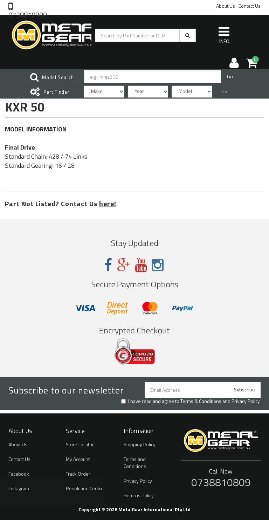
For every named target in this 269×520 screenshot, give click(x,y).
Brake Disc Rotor (43, 492)
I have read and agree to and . (191, 401)
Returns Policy (139, 495)
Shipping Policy (140, 444)
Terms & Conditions (200, 401)
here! (107, 203)
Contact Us (250, 5)
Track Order (78, 473)
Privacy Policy (246, 401)
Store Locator (80, 444)
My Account (78, 459)
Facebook (18, 473)
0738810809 (27, 14)
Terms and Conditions (135, 462)
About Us (225, 5)
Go (230, 76)
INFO (224, 35)
